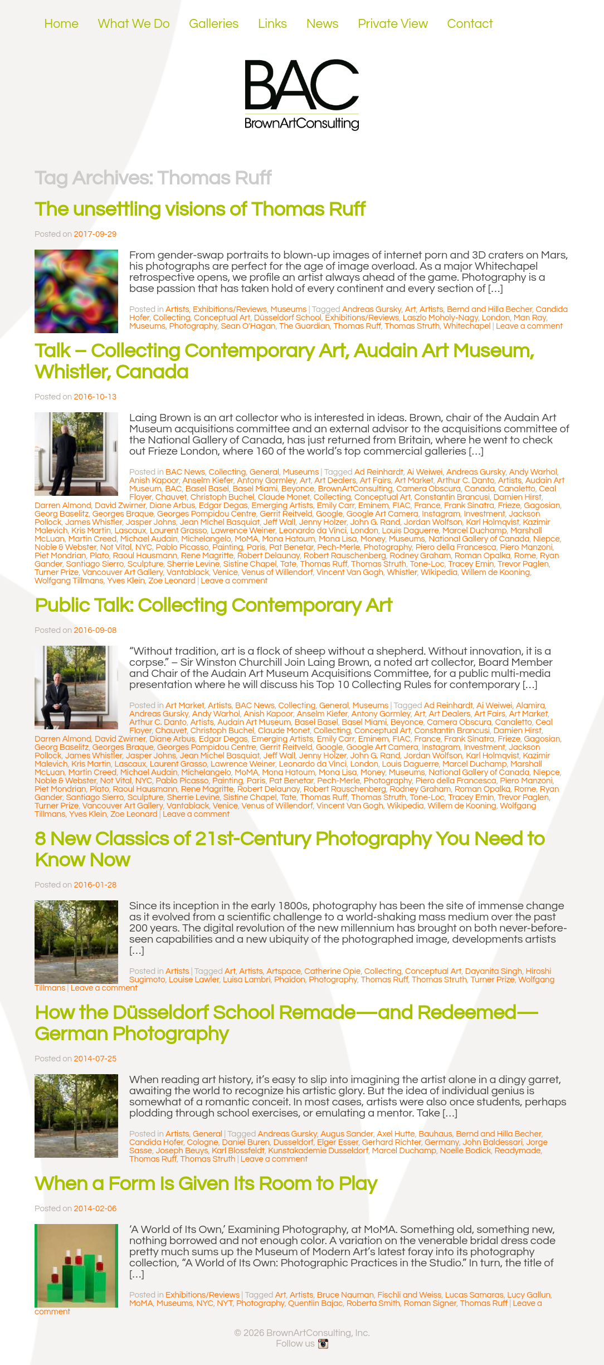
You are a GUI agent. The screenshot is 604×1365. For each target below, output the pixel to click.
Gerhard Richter (391, 1142)
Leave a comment (529, 326)
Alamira (530, 705)
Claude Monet (284, 497)
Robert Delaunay (268, 556)
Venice (225, 572)
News (322, 24)
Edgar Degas (223, 505)
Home (61, 24)
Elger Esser (337, 1142)
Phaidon (289, 980)
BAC (173, 489)
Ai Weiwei (424, 472)
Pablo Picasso (182, 547)
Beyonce (297, 489)
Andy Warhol (533, 472)
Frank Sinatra (469, 505)
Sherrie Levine (193, 564)
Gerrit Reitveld (286, 514)
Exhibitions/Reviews (230, 309)
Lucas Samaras (474, 1295)
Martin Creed (92, 539)
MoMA (247, 539)
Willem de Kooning (495, 572)
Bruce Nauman (345, 1295)
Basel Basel (207, 489)
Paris (256, 547)
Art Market (413, 480)
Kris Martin (91, 530)
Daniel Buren (246, 1142)
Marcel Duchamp (474, 530)
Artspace (283, 971)
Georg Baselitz (62, 514)
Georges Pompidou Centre (206, 514)
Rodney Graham (420, 556)
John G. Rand (375, 522)
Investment (484, 514)
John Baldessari (492, 1142)
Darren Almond (63, 505)
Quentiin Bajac (315, 1303)
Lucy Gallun (529, 1295)
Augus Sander (346, 1134)
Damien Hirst (518, 497)
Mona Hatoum (288, 539)
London (496, 318)
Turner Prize (57, 572)
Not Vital (115, 547)
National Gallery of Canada (478, 539)
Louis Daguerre (410, 530)
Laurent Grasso (178, 530)
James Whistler (94, 522)
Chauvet (171, 497)
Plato (99, 556)
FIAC (401, 505)
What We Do (134, 24)
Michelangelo (206, 539)
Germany (442, 1142)
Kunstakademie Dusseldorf (318, 1151)
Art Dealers (335, 480)
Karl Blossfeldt (238, 1151)
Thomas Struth (412, 326)
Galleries (213, 24)
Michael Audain (149, 539)
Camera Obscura (428, 489)
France (427, 505)
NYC (143, 547)
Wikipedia (439, 572)
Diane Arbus (172, 505)
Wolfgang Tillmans (69, 581)
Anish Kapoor (154, 480)
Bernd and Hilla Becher (489, 309)
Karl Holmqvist (492, 522)
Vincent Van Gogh (349, 572)
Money (373, 539)
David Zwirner (120, 505)
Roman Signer (430, 1303)
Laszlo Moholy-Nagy (440, 318)
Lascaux (130, 530)
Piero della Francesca (456, 547)
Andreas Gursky (371, 309)
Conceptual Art (222, 318)
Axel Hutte (396, 1134)
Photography (193, 326)
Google (329, 514)
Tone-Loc (427, 564)
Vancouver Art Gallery (122, 572)
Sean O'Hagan (248, 326)
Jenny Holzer (323, 522)
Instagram (441, 514)
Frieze (509, 505)
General (264, 472)
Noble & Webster (65, 547)
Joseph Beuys (181, 1151)
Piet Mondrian (60, 556)
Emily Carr (335, 505)
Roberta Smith (373, 1303)
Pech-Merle (338, 547)
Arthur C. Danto (465, 480)
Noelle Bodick (465, 1151)
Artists (177, 309)
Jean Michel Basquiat (220, 522)
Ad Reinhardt (378, 472)
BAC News (185, 472)
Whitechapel (467, 326)
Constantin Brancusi (452, 497)
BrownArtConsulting (355, 489)
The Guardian (304, 326)
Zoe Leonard (172, 581)
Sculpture (146, 564)
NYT (224, 1303)
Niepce (546, 539)
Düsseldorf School (288, 318)
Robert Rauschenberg (345, 556)
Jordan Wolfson (433, 522)
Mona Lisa (338, 539)
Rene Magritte (207, 556)
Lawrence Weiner (243, 530)
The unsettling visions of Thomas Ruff (200, 209)
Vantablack (188, 572)
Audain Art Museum (254, 722)
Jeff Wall (279, 522)
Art (410, 309)
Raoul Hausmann (145, 556)
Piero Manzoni (526, 547)
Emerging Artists (282, 505)
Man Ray (530, 318)
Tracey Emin (471, 564)
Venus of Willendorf (277, 572)
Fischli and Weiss (409, 1295)
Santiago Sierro (95, 564)
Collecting (172, 318)
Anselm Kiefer (207, 480)
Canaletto (517, 489)
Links (272, 24)
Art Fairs (375, 480)
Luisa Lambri (247, 980)
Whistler (402, 572)
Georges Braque (123, 514)
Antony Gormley (266, 480)
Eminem (373, 505)
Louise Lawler (194, 980)
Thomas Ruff (357, 326)
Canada (480, 489)
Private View (393, 24)
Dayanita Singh (493, 971)
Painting (227, 547)
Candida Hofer (156, 1142)
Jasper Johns (151, 522)
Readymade (518, 1151)
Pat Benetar (291, 547)
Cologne (202, 1142)
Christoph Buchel (223, 497)
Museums (289, 309)
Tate (288, 564)
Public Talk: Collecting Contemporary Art (213, 605)
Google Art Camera (382, 514)
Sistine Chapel (250, 564)
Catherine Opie (332, 971)
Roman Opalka (482, 556)
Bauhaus (435, 1134)
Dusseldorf (294, 1142)
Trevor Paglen (523, 564)
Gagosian (542, 505)
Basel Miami (254, 489)
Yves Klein (126, 581)
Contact (470, 24)
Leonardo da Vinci (313, 530)
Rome (525, 556)
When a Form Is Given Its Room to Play (206, 1184)
